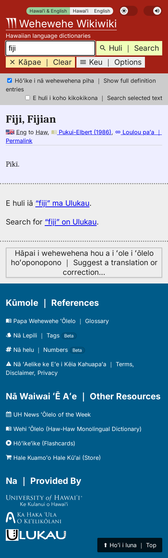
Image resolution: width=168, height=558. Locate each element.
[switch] (128, 11)
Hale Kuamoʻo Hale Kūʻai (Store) (53, 457)
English (102, 11)
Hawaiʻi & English (48, 11)
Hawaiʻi (80, 11)
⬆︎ (129, 545)
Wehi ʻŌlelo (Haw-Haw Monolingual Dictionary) (74, 428)
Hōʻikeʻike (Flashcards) (40, 443)
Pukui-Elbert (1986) (81, 132)
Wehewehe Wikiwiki (61, 23)
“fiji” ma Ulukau (62, 203)
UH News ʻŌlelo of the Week (48, 414)
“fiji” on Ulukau (71, 221)
